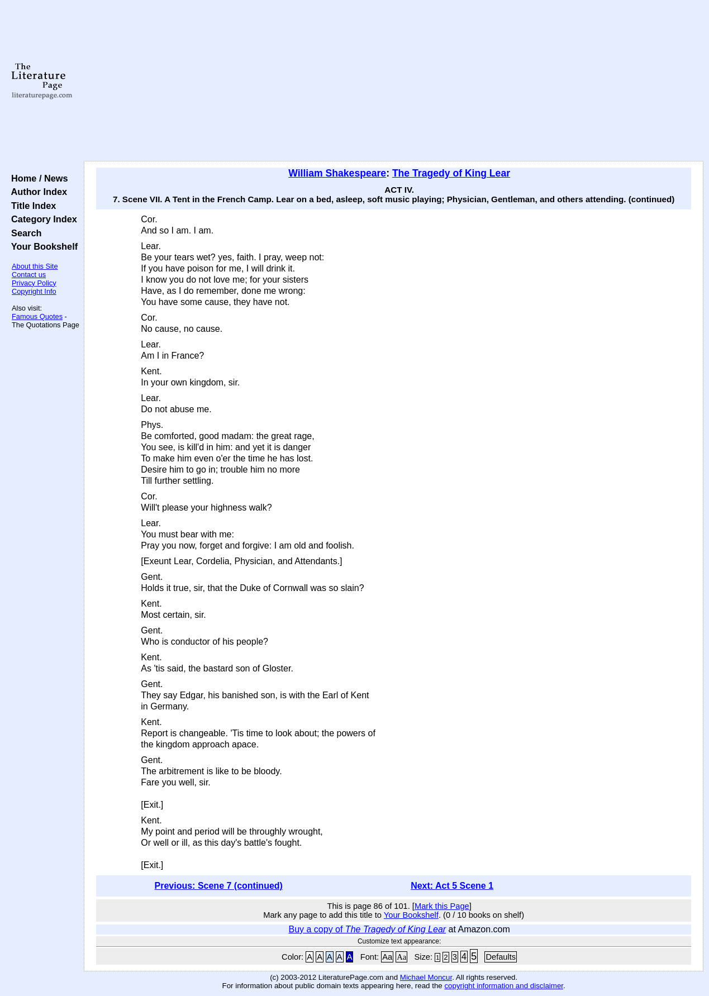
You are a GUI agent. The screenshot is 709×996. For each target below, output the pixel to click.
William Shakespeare (337, 173)
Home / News (37, 178)
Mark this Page (442, 906)
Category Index (41, 219)
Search (23, 233)
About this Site (35, 266)
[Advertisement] (393, 81)
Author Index (36, 192)
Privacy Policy (34, 283)
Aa (387, 956)
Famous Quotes (37, 316)
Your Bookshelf (42, 246)
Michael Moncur (426, 977)
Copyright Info (34, 291)
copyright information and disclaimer (503, 985)
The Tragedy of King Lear (451, 173)
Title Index (31, 206)
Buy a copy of (367, 929)
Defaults (501, 956)
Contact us (29, 274)
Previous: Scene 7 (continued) (219, 885)
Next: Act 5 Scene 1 (452, 885)
